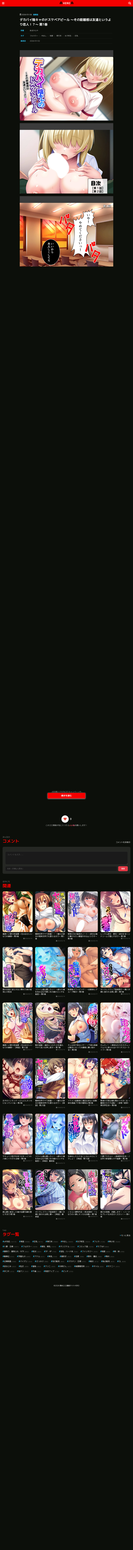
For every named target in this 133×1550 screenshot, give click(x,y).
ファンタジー (90, 1251)
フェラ (99, 1241)
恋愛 (79, 1256)
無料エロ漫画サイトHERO (69, 1285)
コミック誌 (86, 1246)
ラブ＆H (103, 1246)
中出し (43, 36)
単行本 (58, 36)
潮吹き (66, 1256)
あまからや (34, 30)
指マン (23, 1271)
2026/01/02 (35, 41)
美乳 (53, 1256)
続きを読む (66, 795)
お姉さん (65, 1266)
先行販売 (58, 1261)
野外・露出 (95, 1256)
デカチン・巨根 (77, 1261)
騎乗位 (9, 1256)
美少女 (114, 1241)
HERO (66, 3)
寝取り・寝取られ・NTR (16, 1251)
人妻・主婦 (11, 1246)
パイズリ (26, 1261)
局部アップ (52, 1271)
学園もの (24, 1256)
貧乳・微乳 (48, 1246)
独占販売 (108, 1261)
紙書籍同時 (82, 1266)
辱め (110, 1256)
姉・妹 (119, 1251)
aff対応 (10, 1241)
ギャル (98, 1266)
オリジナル (67, 1246)
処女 (37, 1251)
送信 (123, 869)
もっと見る (125, 1235)
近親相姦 (10, 1261)
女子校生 (68, 36)
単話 (25, 1241)
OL (122, 1261)
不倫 (37, 1271)
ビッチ (68, 1271)
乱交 (24, 1266)
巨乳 (76, 36)
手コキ (9, 1271)
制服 (51, 36)
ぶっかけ (42, 1261)
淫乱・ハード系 (69, 1251)
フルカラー (34, 36)
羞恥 (37, 1266)
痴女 (94, 1261)
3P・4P (50, 1251)
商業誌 (35, 14)
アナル (39, 1256)
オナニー (114, 1266)
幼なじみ (10, 1266)
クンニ (50, 1266)
